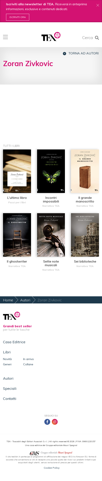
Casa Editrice (14, 342)
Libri (7, 352)
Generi (7, 364)
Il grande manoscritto (85, 199)
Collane (28, 364)
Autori (25, 300)
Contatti (9, 398)
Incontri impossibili (51, 199)
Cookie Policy (51, 467)
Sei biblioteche (85, 261)
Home (8, 300)
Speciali (10, 388)
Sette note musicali (51, 263)
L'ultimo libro (17, 198)
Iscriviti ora (17, 17)
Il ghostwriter (17, 261)
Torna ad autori (81, 53)
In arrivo (28, 359)
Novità (7, 359)
